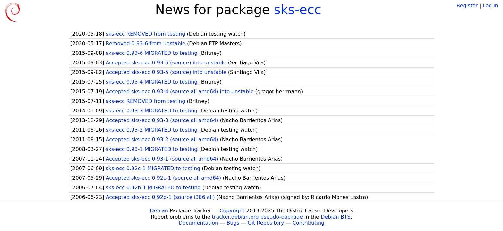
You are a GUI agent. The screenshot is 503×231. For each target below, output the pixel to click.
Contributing (309, 223)
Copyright (231, 211)
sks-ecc (297, 9)
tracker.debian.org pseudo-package (257, 217)
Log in (490, 6)
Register (467, 6)
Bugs (232, 223)
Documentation (198, 223)
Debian (159, 211)
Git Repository (266, 223)
